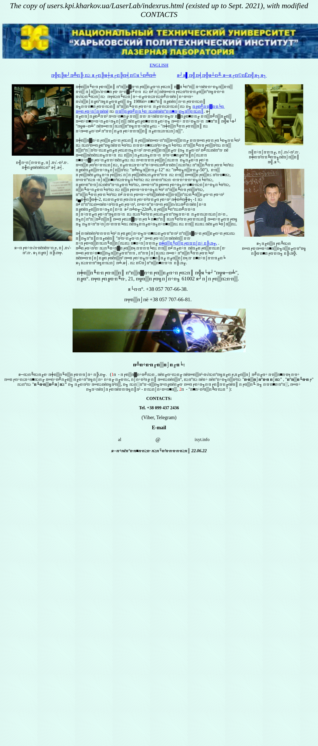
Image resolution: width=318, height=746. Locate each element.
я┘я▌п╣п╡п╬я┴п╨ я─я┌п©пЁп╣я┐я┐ (222, 75)
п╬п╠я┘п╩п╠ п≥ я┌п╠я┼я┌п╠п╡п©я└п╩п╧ (103, 75)
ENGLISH (159, 65)
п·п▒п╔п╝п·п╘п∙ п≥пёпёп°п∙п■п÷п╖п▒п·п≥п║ (159, 111)
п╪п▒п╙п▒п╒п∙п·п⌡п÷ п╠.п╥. (188, 243)
